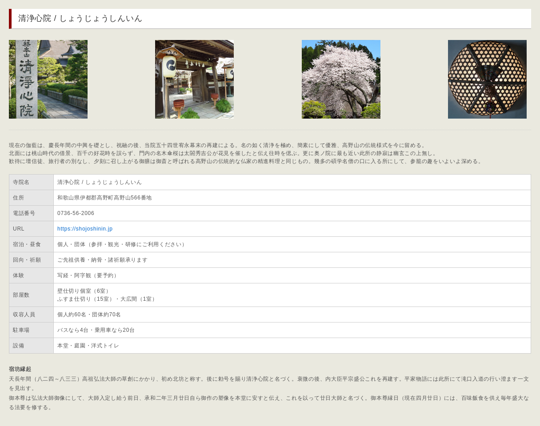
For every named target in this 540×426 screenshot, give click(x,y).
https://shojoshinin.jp (85, 229)
